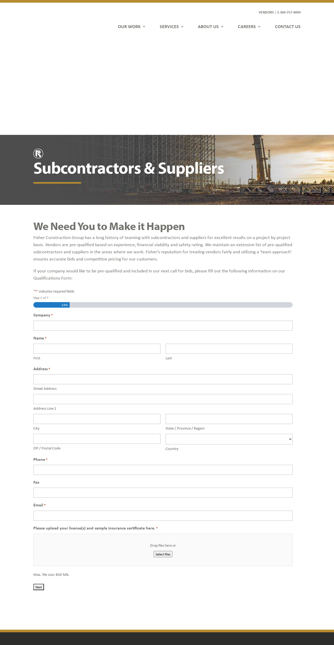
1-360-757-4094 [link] (289, 12)
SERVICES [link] (169, 26)
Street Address (45, 292)
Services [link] (111, 578)
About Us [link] (111, 586)
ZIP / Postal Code (46, 352)
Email (39, 409)
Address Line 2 (44, 312)
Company (43, 219)
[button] (249, 611)
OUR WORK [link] (129, 26)
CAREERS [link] (247, 26)
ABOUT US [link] (208, 26)
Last (169, 262)
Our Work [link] (112, 571)
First (36, 262)
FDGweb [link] (273, 622)
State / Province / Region (185, 332)
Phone (40, 364)
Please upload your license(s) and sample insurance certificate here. (95, 432)
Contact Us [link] (113, 601)
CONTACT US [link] (288, 26)
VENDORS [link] (266, 12)
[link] (53, 20)
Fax (36, 386)
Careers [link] (110, 594)
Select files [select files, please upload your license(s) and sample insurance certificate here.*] (163, 458)
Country (172, 353)
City (36, 332)
